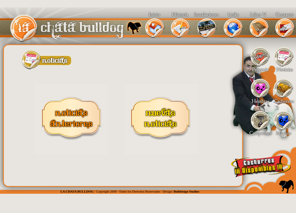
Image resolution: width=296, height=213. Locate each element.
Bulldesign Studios (186, 191)
